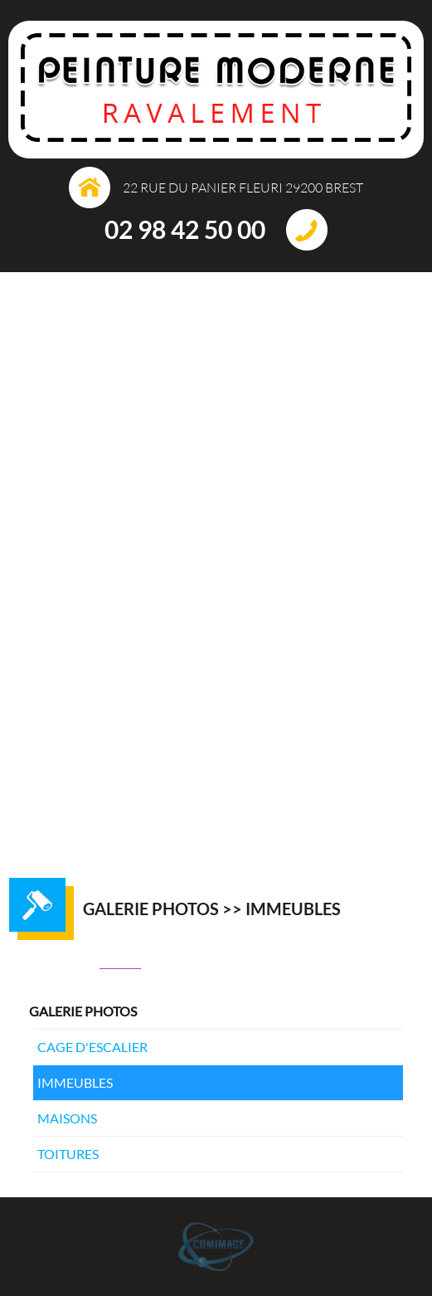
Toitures (68, 1154)
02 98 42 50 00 (184, 229)
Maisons (67, 1118)
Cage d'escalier (92, 1047)
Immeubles (75, 1082)
